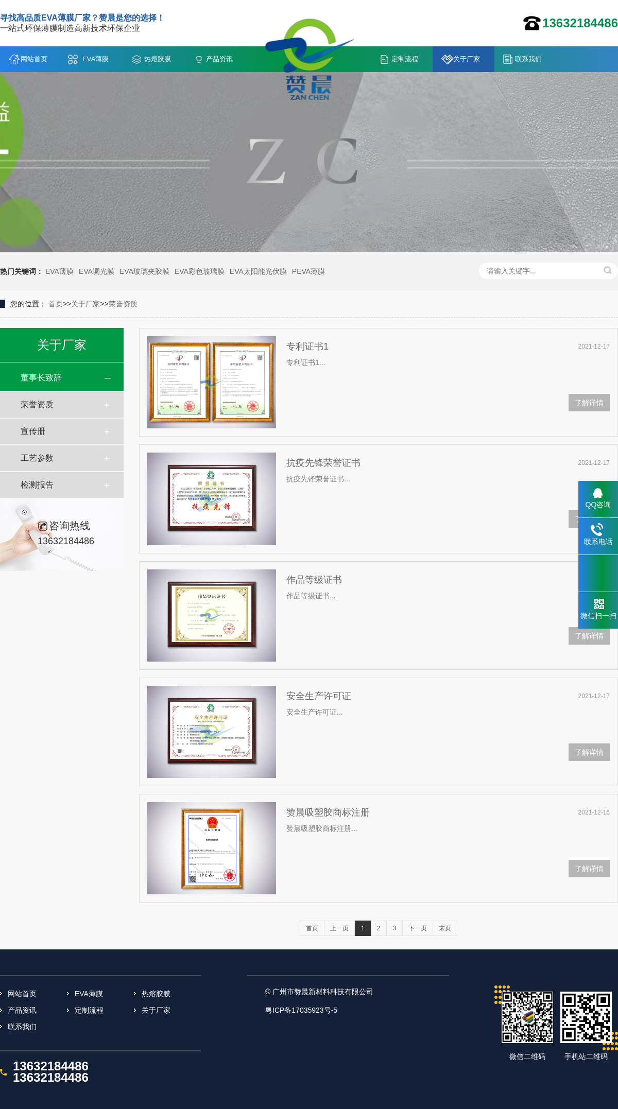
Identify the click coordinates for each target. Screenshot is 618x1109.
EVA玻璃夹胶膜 (144, 271)
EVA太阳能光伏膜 (258, 271)
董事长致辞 (41, 377)
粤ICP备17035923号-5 (301, 1010)
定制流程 (404, 59)
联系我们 (528, 59)
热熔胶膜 (157, 59)
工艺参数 (37, 458)
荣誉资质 (123, 304)
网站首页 (34, 59)
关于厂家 (466, 59)
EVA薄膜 (95, 59)
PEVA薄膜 (308, 271)
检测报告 (37, 484)
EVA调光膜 (96, 271)
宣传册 (33, 431)
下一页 (417, 928)
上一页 (339, 928)
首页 (55, 304)
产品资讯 (219, 59)
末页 (445, 928)
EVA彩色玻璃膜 (200, 271)
